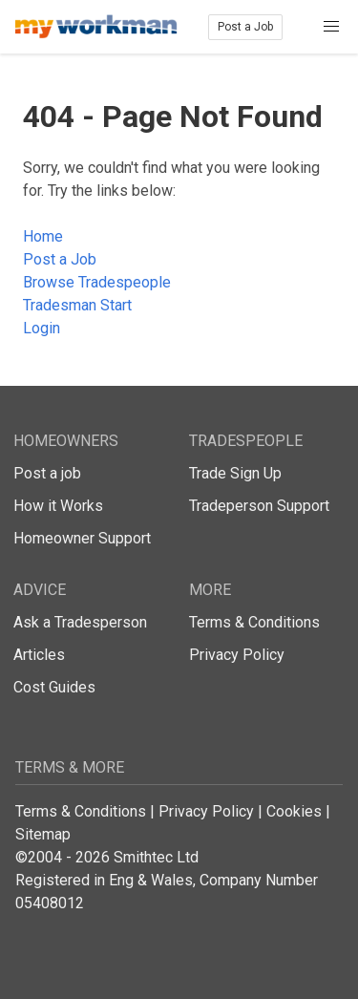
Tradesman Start (77, 305)
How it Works (58, 506)
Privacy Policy (236, 655)
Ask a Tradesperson (80, 622)
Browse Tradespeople (97, 282)
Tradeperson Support (259, 506)
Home (43, 236)
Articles (39, 655)
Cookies (294, 811)
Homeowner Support (82, 538)
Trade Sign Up (235, 473)
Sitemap (43, 834)
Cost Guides (54, 687)
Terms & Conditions (254, 622)
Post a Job (245, 26)
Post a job (47, 473)
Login (41, 328)
